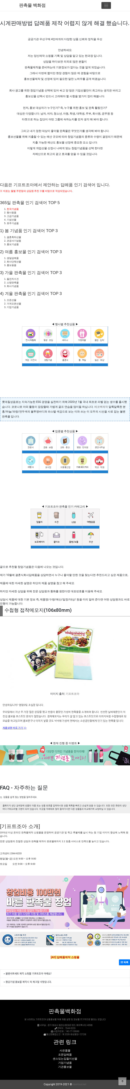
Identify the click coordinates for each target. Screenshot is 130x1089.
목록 (124, 962)
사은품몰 (65, 1050)
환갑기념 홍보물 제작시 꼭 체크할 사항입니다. (29, 981)
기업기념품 (65, 1062)
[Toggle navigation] (106, 5)
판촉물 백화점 (32, 5)
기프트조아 (72, 693)
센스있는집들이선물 (65, 1058)
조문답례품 (65, 1054)
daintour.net (79, 1084)
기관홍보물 (65, 1066)
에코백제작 (101, 406)
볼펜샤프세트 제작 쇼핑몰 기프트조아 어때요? (29, 973)
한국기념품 (13, 209)
